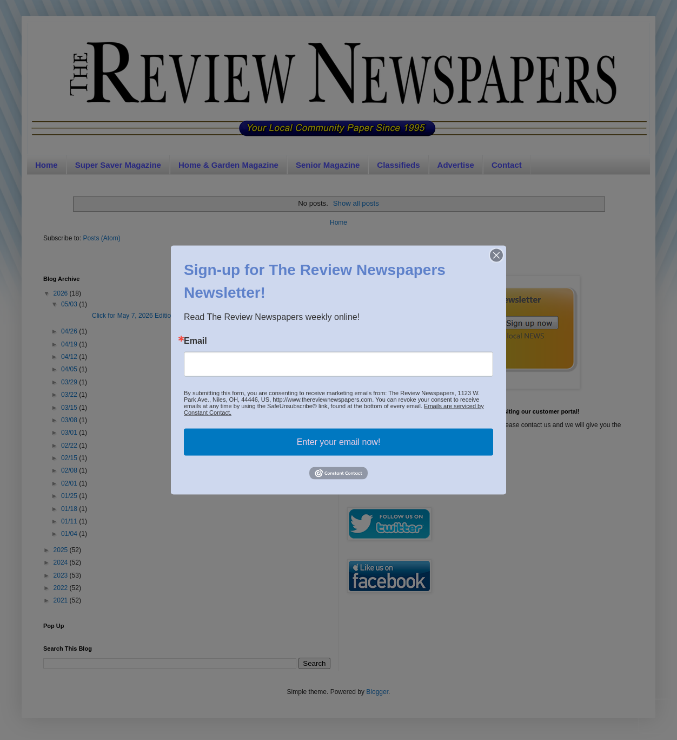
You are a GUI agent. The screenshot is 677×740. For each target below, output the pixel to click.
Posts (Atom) (101, 238)
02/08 (70, 470)
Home (46, 164)
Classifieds (398, 164)
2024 (62, 562)
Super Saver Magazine (118, 164)
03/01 (70, 432)
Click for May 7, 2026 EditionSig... (124, 315)
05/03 (70, 304)
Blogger (377, 692)
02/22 (70, 445)
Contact (507, 164)
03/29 (70, 382)
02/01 (70, 483)
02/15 (70, 458)
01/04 (70, 534)
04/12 (70, 357)
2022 (62, 588)
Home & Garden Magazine (228, 164)
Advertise (455, 164)
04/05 (70, 369)
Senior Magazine (328, 164)
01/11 (70, 521)
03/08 (70, 420)
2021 (62, 600)
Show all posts (356, 203)
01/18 (70, 509)
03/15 (70, 407)
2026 (62, 293)
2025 (62, 550)
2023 (62, 575)
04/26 (70, 331)
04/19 (70, 344)
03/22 (70, 394)
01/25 (70, 496)
